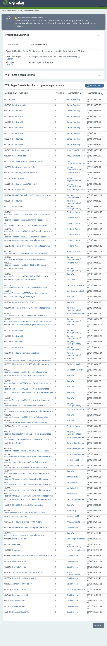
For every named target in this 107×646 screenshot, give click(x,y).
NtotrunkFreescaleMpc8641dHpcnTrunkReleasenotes (28, 231)
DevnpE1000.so (19, 567)
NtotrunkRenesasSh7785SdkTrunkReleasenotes (25, 253)
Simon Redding (73, 99)
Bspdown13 (17, 268)
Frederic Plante (73, 172)
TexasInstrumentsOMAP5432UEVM (27, 572)
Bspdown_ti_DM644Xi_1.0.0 (24, 296)
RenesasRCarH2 (19, 600)
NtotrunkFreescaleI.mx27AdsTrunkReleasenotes (25, 225)
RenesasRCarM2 (19, 606)
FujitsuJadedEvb (19, 516)
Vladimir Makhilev (75, 460)
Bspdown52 (17, 341)
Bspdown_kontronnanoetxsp (25, 353)
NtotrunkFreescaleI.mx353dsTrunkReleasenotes (25, 372)
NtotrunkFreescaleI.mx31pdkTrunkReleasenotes (25, 315)
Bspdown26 (17, 206)
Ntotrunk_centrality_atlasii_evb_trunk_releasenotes (27, 214)
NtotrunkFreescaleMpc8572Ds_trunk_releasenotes (27, 473)
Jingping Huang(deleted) (74, 196)
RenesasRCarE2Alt (20, 612)
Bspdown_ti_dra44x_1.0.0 (23, 167)
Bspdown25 (17, 139)
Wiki (20, 11)
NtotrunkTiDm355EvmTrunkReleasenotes (31, 308)
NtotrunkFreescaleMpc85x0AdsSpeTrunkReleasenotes (28, 456)
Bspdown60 (17, 122)
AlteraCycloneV (19, 589)
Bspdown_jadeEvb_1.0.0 (23, 302)
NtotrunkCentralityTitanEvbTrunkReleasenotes (25, 259)
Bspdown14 (17, 127)
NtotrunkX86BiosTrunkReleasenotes (28, 240)
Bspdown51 (17, 336)
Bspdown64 (17, 347)
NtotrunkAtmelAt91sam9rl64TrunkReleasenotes (25, 405)
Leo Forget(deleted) (76, 538)
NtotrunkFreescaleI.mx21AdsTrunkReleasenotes (25, 220)
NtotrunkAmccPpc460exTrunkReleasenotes (32, 364)
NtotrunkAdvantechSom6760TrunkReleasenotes (26, 467)
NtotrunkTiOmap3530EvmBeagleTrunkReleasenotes (27, 434)
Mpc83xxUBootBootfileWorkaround (28, 161)
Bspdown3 (17, 201)
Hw (13, 99)
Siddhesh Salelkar (75, 364)
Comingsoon (18, 178)
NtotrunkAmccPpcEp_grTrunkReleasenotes (32, 324)
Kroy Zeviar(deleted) (76, 150)
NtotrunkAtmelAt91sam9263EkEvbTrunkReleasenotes (28, 479)
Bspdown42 (17, 330)
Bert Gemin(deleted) (76, 499)
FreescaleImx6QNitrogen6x (24, 578)
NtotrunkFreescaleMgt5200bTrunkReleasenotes (25, 293)
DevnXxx (16, 544)
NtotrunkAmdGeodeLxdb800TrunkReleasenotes (25, 422)
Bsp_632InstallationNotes (24, 279)
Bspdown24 (17, 133)
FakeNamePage (19, 155)
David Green (72, 527)
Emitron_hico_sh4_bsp (22, 150)
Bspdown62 (17, 110)
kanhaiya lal (72, 477)
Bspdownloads (19, 105)
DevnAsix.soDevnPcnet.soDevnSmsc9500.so (32, 555)
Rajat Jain (71, 279)
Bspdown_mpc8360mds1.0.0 (25, 172)
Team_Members (19, 426)
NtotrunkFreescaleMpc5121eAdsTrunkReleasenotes (27, 236)
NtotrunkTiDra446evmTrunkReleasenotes (31, 246)
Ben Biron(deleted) (75, 285)
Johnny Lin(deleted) (76, 313)
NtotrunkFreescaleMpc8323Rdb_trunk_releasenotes (27, 360)
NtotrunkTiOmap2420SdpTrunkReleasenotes (32, 392)
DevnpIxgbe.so (19, 561)
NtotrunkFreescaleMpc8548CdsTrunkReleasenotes (26, 276)
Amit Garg (71, 510)
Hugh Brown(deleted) (74, 545)
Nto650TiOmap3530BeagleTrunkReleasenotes (24, 535)
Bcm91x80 (16, 443)
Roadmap (16, 550)
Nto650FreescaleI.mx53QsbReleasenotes (30, 527)
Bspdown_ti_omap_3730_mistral (27, 522)
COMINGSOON (18, 189)
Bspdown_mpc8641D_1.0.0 (24, 184)
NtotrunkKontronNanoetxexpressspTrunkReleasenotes (29, 411)
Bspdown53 (17, 144)
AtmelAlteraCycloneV (22, 584)
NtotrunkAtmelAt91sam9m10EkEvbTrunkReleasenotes (28, 496)
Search (10, 53)
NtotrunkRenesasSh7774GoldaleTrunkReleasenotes (27, 383)
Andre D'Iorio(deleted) (74, 573)
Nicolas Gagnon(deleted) (74, 168)
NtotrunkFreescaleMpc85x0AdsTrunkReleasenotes (26, 439)
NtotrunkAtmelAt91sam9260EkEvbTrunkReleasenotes (28, 484)
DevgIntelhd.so (19, 538)
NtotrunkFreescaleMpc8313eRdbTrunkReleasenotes (27, 265)
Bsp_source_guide (20, 595)
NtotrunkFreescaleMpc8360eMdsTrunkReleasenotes (27, 321)
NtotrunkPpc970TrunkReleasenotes (28, 375)
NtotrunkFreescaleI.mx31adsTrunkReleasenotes (25, 287)
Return (98, 625)
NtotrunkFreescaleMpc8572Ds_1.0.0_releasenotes (26, 450)
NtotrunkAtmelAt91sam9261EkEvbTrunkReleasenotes (28, 490)
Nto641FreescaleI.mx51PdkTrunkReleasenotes (25, 512)
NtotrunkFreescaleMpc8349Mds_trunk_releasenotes (27, 400)
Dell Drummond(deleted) (76, 162)
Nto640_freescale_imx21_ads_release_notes (32, 195)
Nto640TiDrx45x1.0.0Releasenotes (27, 505)
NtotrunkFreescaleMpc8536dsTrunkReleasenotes (26, 417)
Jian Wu (70, 274)
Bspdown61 (17, 116)
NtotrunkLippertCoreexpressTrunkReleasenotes (25, 462)
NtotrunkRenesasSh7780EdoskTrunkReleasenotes (26, 389)
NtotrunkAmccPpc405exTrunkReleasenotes (32, 499)
